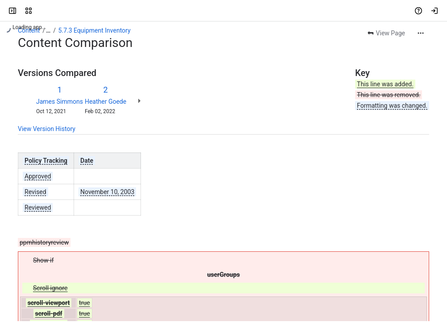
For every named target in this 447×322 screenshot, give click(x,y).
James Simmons (59, 101)
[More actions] (420, 33)
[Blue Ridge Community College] (41, 11)
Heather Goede (105, 101)
